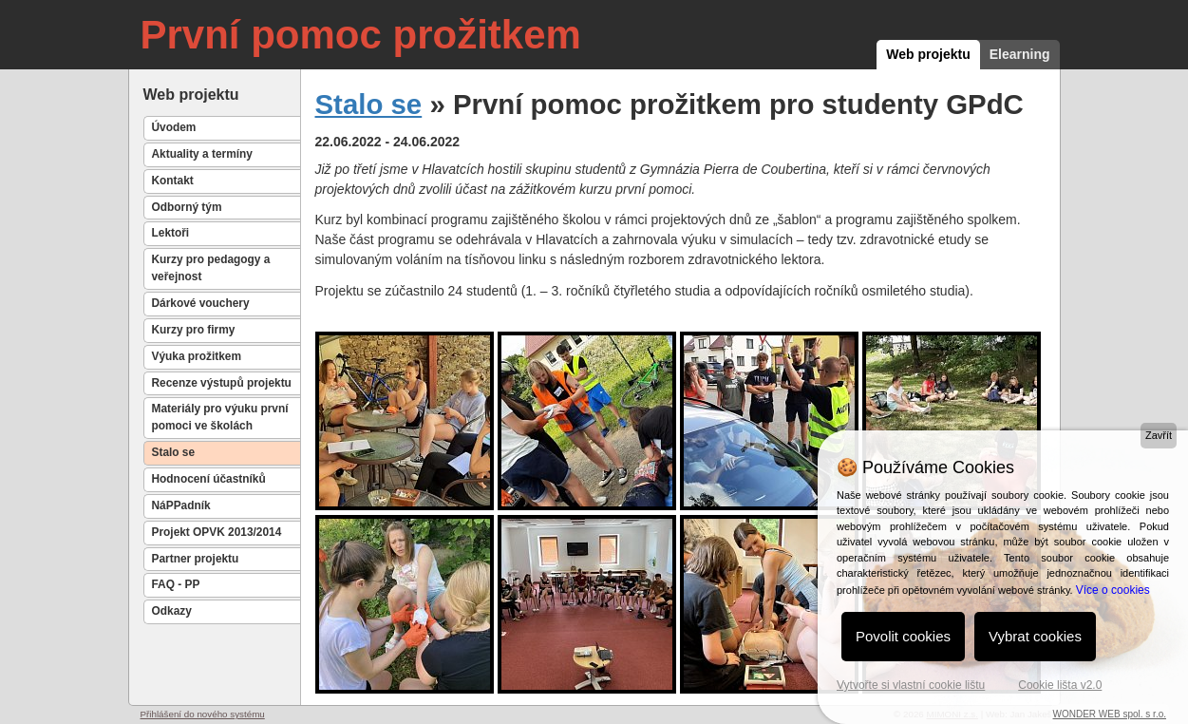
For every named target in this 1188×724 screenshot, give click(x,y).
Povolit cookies (903, 636)
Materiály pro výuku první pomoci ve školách (220, 417)
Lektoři (171, 232)
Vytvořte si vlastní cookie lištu (911, 685)
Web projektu (928, 54)
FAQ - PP (176, 584)
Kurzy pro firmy (194, 329)
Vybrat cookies (1035, 636)
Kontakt (173, 180)
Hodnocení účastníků (209, 479)
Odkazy (172, 611)
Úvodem (174, 127)
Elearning (1020, 54)
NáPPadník (181, 505)
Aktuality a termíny (202, 154)
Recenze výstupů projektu (222, 383)
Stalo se (174, 452)
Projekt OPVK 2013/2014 (217, 532)
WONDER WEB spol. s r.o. (1109, 714)
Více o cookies (1113, 590)
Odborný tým (187, 207)
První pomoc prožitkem (361, 34)
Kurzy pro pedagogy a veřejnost (211, 268)
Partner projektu (195, 558)
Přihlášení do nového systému (203, 714)
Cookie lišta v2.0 (1060, 685)
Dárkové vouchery (201, 303)
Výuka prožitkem (197, 356)
